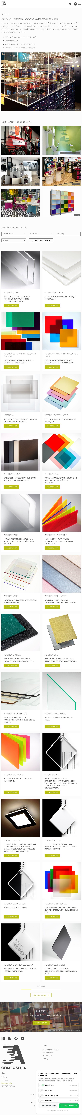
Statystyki (48, 1090)
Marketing (48, 1100)
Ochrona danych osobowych (63, 1110)
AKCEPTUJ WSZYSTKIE (69, 1105)
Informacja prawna (51, 1110)
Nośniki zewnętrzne (51, 1095)
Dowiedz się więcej (41, 1023)
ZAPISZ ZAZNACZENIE (48, 1105)
